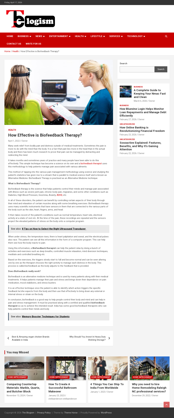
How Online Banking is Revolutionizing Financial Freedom (142, 129)
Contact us (14, 43)
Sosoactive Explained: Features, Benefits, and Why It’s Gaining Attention (140, 146)
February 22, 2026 (128, 153)
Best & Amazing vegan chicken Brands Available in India (30, 338)
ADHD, (60, 195)
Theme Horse (71, 412)
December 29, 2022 (141, 395)
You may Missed (18, 352)
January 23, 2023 (57, 395)
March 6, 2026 (140, 101)
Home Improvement (17, 377)
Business (23, 36)
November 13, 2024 (16, 395)
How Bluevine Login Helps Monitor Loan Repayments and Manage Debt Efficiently (143, 112)
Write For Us (33, 43)
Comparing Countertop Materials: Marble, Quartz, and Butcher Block (23, 387)
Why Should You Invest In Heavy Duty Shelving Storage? (87, 338)
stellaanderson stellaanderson (63, 399)
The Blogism (28, 412)
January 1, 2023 (97, 392)
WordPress (106, 412)
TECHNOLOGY (135, 36)
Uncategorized (127, 124)
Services (114, 36)
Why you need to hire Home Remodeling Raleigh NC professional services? (149, 387)
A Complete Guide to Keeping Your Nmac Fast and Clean (150, 93)
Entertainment (58, 36)
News (39, 36)
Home (10, 36)
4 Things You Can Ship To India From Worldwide (107, 386)
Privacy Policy (44, 412)
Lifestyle (96, 36)
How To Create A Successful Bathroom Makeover (63, 387)
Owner (25, 141)
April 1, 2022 (14, 141)
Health (79, 36)
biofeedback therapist (91, 163)
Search (161, 69)
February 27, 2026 (128, 119)
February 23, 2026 (128, 134)
